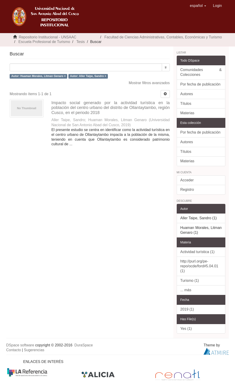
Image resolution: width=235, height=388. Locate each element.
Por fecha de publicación (200, 84)
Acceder (187, 180)
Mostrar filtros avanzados (149, 83)
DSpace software (20, 345)
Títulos (185, 104)
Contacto (13, 350)
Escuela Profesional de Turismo (44, 42)
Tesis (80, 42)
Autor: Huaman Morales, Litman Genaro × (38, 76)
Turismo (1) (189, 280)
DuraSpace (83, 345)
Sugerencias (34, 350)
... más (185, 290)
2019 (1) (187, 309)
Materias (187, 113)
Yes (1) (186, 329)
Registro (187, 189)
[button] (198, 5)
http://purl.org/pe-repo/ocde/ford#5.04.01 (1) (199, 266)
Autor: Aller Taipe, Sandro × (88, 76)
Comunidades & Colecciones (201, 72)
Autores (186, 94)
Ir (166, 67)
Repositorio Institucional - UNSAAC (47, 37)
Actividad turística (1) (197, 252)
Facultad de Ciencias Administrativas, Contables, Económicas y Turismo (163, 37)
